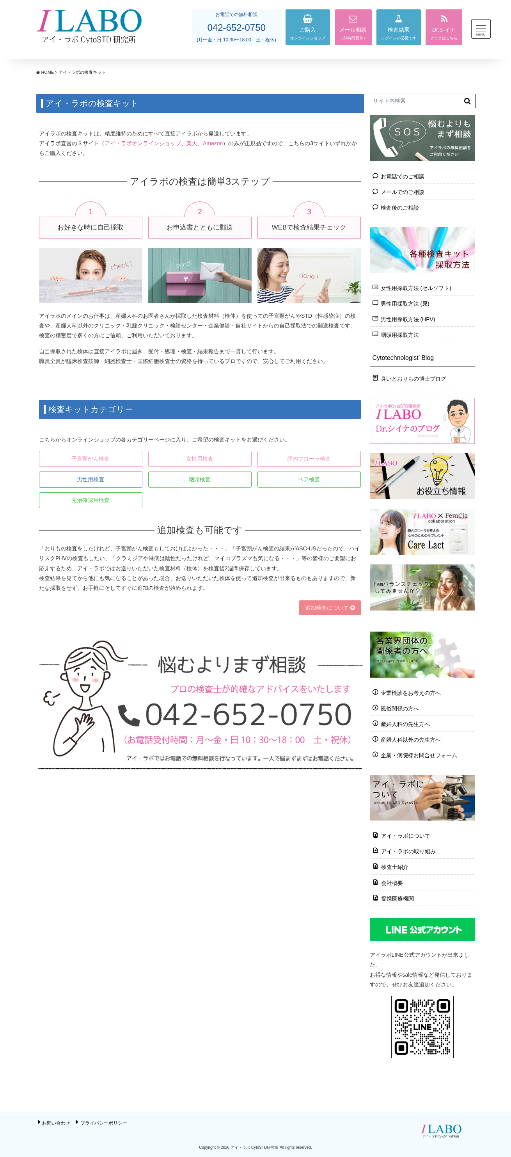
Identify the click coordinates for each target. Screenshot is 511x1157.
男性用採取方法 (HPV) (408, 319)
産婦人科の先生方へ (405, 724)
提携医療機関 (397, 898)
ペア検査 (309, 479)
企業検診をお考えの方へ (411, 692)
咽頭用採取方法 (400, 335)
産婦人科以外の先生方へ (411, 740)
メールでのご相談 (402, 192)
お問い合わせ (56, 1123)
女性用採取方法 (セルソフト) (416, 288)
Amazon (213, 143)
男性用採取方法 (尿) (405, 304)
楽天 (191, 143)
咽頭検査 (200, 479)
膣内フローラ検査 (309, 459)
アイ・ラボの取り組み (408, 851)
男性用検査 (90, 479)
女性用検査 (199, 459)
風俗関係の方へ (400, 708)
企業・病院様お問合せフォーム (419, 755)
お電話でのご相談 (402, 176)
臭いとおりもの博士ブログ (413, 379)
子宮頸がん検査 (90, 459)
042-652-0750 (236, 27)
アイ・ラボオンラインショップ (143, 143)
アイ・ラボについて (405, 836)
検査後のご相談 (400, 208)
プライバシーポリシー (103, 1123)
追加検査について (330, 608)
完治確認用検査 (90, 500)
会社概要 (392, 882)
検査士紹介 (394, 867)
